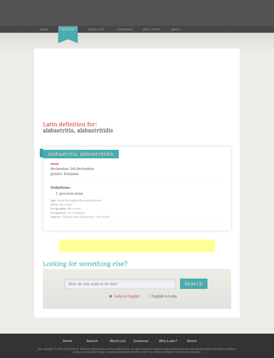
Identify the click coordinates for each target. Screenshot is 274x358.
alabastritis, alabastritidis (80, 154)
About (176, 29)
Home (44, 29)
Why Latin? (152, 29)
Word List (96, 29)
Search (68, 29)
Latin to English (126, 296)
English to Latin (164, 296)
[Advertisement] (137, 89)
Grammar (125, 29)
